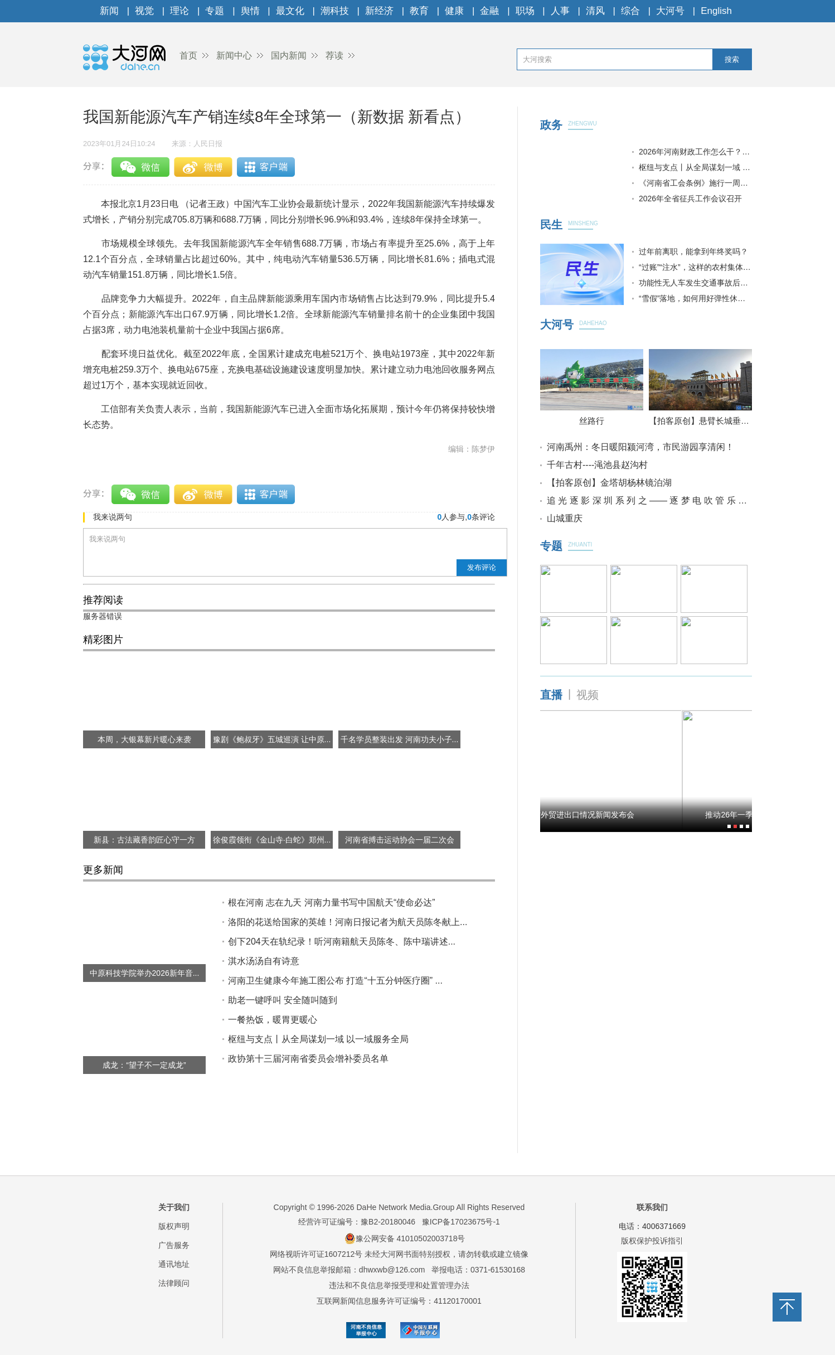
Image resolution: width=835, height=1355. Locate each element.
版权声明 (174, 1226)
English (716, 11)
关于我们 (174, 1207)
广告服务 (174, 1245)
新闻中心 (234, 55)
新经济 (379, 11)
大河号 (670, 11)
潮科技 (335, 11)
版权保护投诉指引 (652, 1240)
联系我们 (652, 1207)
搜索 (732, 59)
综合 (630, 11)
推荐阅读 (103, 600)
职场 (525, 11)
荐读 (334, 55)
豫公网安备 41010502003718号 (404, 1238)
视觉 (144, 11)
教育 (419, 11)
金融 (489, 11)
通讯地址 (174, 1264)
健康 (454, 11)
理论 (179, 11)
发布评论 (481, 567)
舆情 (250, 11)
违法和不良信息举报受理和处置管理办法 (399, 1285)
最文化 (290, 11)
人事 (560, 11)
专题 (214, 11)
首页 (188, 55)
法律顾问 (174, 1283)
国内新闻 (289, 55)
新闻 (109, 11)
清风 (595, 11)
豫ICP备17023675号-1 (461, 1221)
